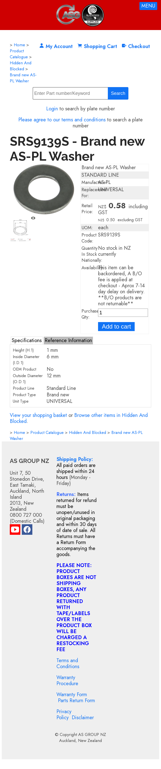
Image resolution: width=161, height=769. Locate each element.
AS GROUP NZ (92, 734)
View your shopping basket (38, 415)
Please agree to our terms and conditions (62, 119)
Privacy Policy (63, 714)
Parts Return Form (76, 700)
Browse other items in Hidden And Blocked (79, 418)
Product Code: (89, 238)
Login (52, 108)
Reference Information (68, 340)
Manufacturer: (95, 182)
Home (19, 45)
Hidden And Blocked (20, 66)
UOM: (87, 227)
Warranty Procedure (67, 680)
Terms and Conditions (67, 663)
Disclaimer (83, 717)
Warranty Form (71, 694)
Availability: (93, 268)
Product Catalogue (19, 54)
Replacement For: (94, 192)
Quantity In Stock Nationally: (92, 254)
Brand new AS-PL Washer (23, 78)
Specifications (27, 340)
